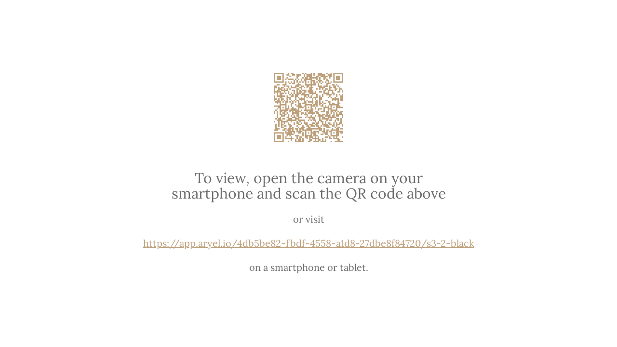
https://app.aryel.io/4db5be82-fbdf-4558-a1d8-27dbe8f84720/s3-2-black (308, 243)
